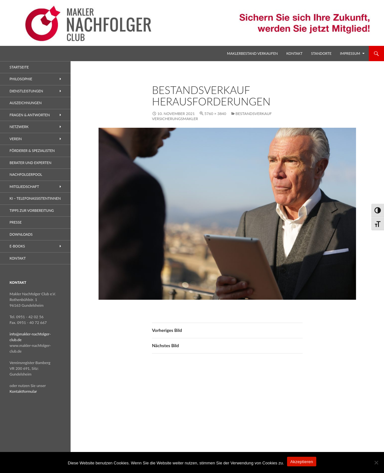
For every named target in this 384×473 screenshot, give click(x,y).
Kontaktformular (23, 391)
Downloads (21, 234)
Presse (16, 222)
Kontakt (294, 53)
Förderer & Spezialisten (32, 150)
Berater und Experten (30, 163)
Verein (16, 139)
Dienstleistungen (26, 91)
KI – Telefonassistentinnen (35, 198)
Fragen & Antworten (30, 115)
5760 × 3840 (215, 113)
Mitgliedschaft (24, 186)
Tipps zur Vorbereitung (32, 210)
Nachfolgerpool (26, 174)
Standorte (321, 53)
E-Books (17, 246)
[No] (376, 462)
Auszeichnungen (26, 103)
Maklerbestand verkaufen (252, 53)
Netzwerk (19, 127)
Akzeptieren (301, 461)
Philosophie (21, 79)
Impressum (350, 53)
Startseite (19, 67)
